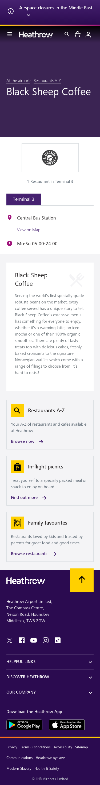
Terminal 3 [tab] (23, 199)
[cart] (77, 34)
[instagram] (45, 640)
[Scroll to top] (82, 580)
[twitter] (9, 640)
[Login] (88, 34)
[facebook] (21, 640)
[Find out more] (50, 481)
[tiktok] (57, 640)
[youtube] (33, 640)
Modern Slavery (18, 768)
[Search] (67, 34)
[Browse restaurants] (50, 537)
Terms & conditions (35, 747)
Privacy (11, 747)
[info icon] (10, 12)
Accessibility (63, 747)
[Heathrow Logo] (36, 34)
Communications (19, 758)
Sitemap (81, 747)
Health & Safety (46, 768)
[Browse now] (50, 424)
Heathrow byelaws (50, 758)
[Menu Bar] (9, 34)
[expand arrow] (28, 16)
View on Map (28, 230)
